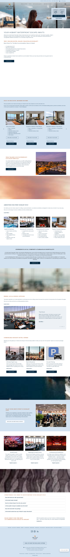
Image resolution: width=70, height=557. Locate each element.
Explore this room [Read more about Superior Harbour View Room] (32, 137)
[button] (55, 11)
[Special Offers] (24, 4)
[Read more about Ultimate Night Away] (15, 353)
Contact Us (39, 521)
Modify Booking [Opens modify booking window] (59, 18)
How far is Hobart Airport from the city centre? (15, 503)
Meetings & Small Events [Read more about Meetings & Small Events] (35, 452)
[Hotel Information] (58, 4)
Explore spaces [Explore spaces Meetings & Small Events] (34, 462)
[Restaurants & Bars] (37, 4)
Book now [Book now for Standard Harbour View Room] (51, 143)
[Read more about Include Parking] (55, 353)
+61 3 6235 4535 (27, 547)
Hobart (22, 527)
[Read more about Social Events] (14, 443)
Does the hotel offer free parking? (13, 508)
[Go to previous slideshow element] (61, 26)
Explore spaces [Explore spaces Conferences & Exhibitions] (56, 462)
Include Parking (50, 362)
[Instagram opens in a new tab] (34, 531)
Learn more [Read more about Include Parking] (49, 368)
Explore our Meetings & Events (15, 421)
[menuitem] (10, 527)
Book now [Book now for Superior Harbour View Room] (31, 143)
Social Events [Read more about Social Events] (13, 452)
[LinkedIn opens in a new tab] (38, 531)
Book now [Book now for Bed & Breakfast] (33, 371)
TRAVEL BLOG (21, 553)
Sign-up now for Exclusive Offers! (35, 543)
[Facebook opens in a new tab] (32, 531)
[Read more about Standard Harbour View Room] (55, 118)
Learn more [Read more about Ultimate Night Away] (9, 368)
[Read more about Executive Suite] (15, 118)
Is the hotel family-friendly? (11, 500)
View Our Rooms (9, 22)
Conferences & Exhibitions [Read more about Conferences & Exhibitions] (56, 452)
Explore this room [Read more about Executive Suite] (12, 137)
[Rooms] (30, 4)
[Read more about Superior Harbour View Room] (35, 118)
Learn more (6, 304)
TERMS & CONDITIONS (47, 553)
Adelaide (9, 527)
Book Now (11, 169)
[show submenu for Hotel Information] (63, 4)
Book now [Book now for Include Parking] (53, 371)
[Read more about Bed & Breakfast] (35, 353)
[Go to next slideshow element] (65, 26)
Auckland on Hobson (58, 527)
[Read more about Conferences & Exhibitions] (56, 443)
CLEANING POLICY (32, 553)
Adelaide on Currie (49, 527)
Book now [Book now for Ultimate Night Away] (13, 371)
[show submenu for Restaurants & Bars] (42, 4)
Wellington (42, 527)
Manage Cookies (35, 555)
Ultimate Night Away (11, 362)
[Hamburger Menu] (65, 4)
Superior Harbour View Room (34, 126)
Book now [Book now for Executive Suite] (11, 143)
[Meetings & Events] (47, 4)
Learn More (6, 212)
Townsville (37, 527)
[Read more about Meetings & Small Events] (35, 443)
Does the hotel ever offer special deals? (14, 497)
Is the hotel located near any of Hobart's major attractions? (18, 511)
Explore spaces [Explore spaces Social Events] (13, 462)
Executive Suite (10, 126)
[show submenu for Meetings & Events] (52, 4)
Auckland (14, 527)
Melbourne (32, 527)
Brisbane (18, 527)
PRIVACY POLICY (39, 553)
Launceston (26, 527)
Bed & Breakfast (30, 362)
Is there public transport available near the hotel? (16, 505)
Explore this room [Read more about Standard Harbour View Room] (52, 137)
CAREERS (26, 553)
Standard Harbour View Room (54, 126)
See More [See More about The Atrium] (41, 321)
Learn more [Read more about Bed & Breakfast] (29, 368)
